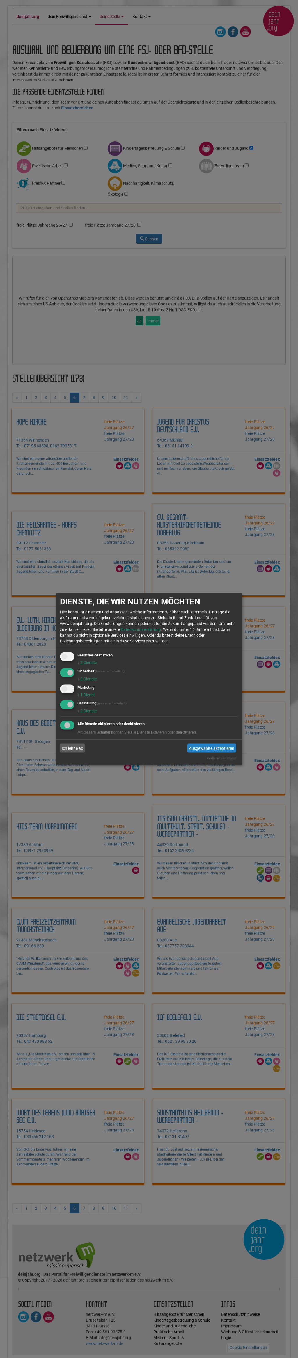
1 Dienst (86, 694)
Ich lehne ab (72, 748)
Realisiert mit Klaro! (221, 758)
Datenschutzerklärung (141, 629)
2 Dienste (87, 662)
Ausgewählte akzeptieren (211, 748)
